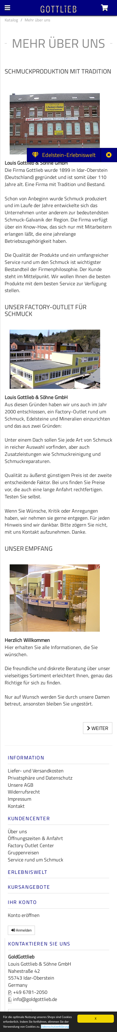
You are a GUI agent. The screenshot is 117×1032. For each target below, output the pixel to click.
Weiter (97, 728)
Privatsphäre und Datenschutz (40, 777)
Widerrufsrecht (24, 791)
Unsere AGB (20, 785)
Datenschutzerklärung (55, 1027)
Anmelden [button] (21, 930)
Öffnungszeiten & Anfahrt (35, 838)
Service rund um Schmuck (35, 859)
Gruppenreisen (23, 852)
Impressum (19, 799)
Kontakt (16, 806)
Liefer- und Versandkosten (36, 770)
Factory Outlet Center (31, 845)
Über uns (17, 831)
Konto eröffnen (24, 915)
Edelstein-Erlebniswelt (63, 155)
